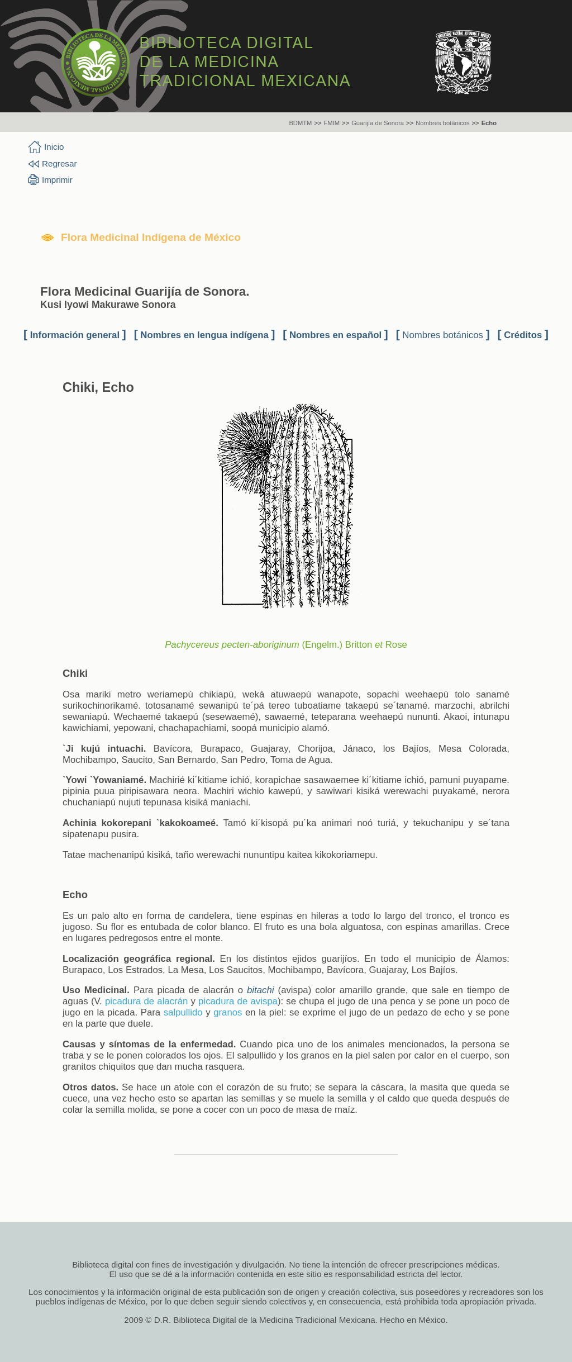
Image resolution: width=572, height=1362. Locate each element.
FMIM (332, 123)
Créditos (523, 335)
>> (317, 123)
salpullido (183, 1012)
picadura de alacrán (146, 1001)
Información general (75, 335)
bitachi (260, 990)
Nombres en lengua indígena (204, 335)
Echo (489, 123)
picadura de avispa (238, 1001)
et (379, 644)
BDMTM (300, 123)
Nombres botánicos (442, 123)
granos (227, 1012)
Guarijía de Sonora (377, 123)
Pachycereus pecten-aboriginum (232, 644)
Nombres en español (335, 335)
